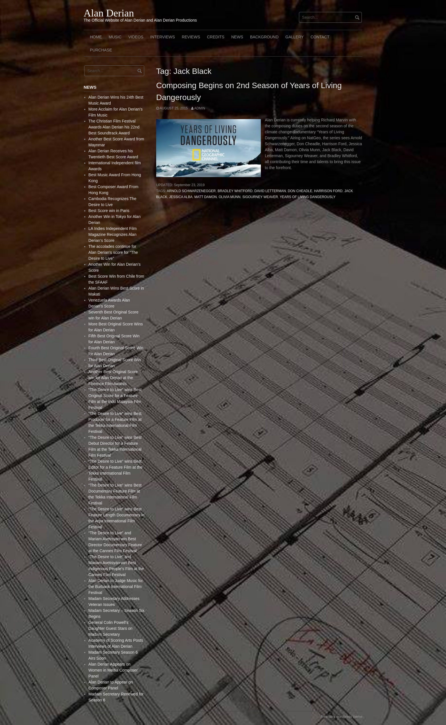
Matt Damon (205, 197)
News (237, 37)
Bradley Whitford (235, 191)
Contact (320, 37)
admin (199, 108)
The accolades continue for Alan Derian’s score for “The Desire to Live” (113, 252)
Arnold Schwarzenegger (191, 191)
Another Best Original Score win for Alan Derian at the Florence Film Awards (113, 377)
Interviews (162, 37)
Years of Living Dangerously (307, 197)
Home (96, 37)
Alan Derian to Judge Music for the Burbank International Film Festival (115, 586)
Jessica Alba (181, 197)
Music (115, 37)
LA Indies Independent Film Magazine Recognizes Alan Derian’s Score (112, 234)
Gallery (294, 37)
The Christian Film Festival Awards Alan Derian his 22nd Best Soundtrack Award (114, 127)
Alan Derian (109, 13)
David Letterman (270, 191)
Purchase (101, 50)
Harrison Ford (328, 191)
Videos (135, 37)
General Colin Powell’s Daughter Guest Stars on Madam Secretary (110, 628)
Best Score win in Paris (108, 210)
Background (264, 37)
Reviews (191, 37)
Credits (215, 37)
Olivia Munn (230, 197)
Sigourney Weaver (260, 197)
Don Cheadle (300, 191)
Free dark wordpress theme (341, 717)
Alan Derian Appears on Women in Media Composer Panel (113, 670)
